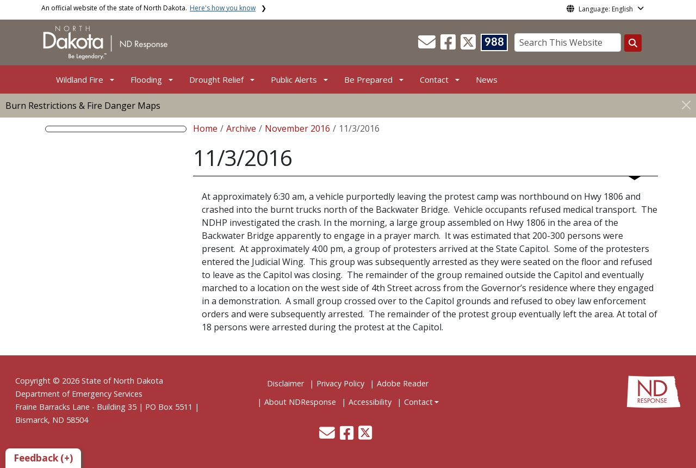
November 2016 (297, 128)
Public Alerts (294, 79)
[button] (428, 45)
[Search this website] (633, 43)
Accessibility (370, 402)
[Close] (686, 105)
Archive (241, 128)
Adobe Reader (402, 383)
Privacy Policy (340, 383)
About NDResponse (300, 402)
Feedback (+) (43, 458)
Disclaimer (285, 383)
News (487, 79)
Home (205, 128)
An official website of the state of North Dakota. (148, 8)
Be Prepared (368, 79)
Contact (418, 402)
